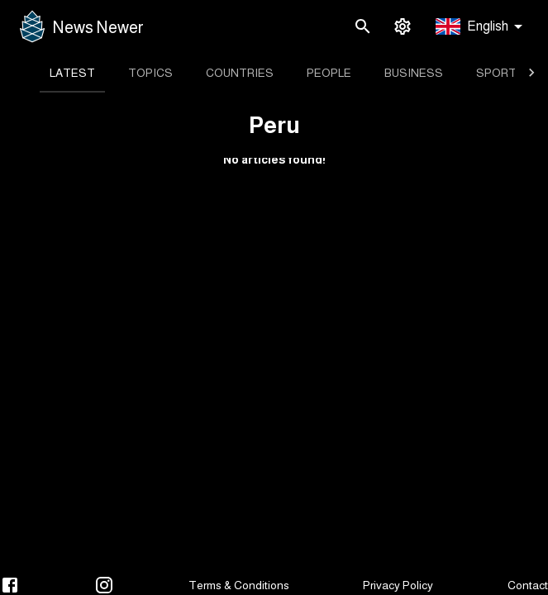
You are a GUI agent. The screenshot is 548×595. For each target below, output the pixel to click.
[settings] (402, 26)
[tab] (72, 73)
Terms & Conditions (238, 585)
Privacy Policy (398, 585)
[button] (482, 26)
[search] (363, 26)
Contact (527, 585)
